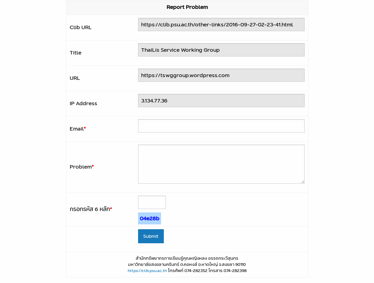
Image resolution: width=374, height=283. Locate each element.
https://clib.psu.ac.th (147, 270)
